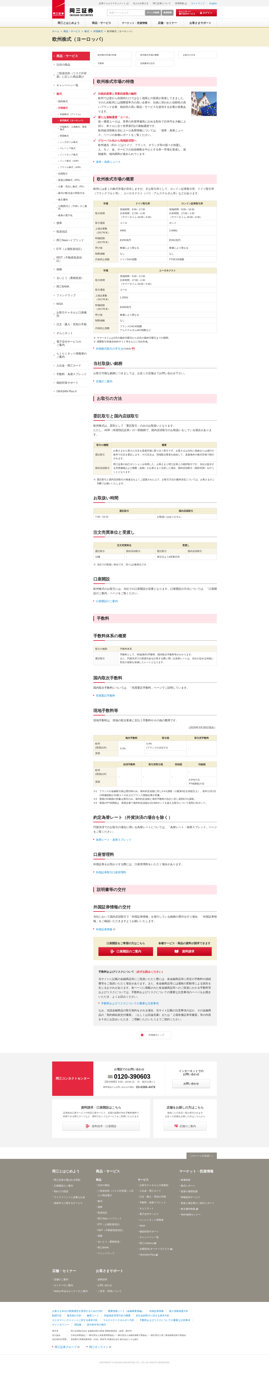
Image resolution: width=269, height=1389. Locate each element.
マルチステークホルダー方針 (118, 1320)
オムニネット (64, 333)
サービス (143, 1180)
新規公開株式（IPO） (69, 180)
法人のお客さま (141, 3)
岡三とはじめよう (66, 1172)
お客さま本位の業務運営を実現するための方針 (77, 1311)
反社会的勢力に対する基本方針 (152, 1316)
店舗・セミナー (64, 1271)
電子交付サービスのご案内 (68, 343)
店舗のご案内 (104, 381)
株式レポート (188, 1186)
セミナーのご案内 (63, 1286)
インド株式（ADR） (70, 161)
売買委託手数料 (105, 695)
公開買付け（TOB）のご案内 (72, 207)
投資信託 (61, 231)
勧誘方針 (57, 1316)
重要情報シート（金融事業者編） (126, 1311)
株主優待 (63, 199)
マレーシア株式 (67, 148)
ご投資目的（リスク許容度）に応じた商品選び (71, 75)
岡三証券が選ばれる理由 (67, 1180)
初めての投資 (61, 1192)
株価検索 (185, 1180)
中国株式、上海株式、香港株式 (73, 128)
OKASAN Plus (65, 391)
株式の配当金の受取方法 (71, 193)
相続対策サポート (67, 382)
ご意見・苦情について (110, 1291)
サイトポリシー (60, 1325)
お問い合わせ (105, 1286)
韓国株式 (64, 135)
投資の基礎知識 (189, 1192)
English (213, 3)
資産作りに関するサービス (68, 1203)
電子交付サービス (149, 1214)
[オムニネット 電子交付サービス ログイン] (196, 12)
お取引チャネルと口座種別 (71, 314)
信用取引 (63, 173)
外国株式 (63, 107)
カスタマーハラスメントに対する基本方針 (75, 1320)
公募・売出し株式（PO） (72, 186)
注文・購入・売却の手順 (71, 324)
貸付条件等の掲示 (96, 1325)
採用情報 (179, 3)
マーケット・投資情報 (196, 1172)
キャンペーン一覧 (67, 85)
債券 (59, 223)
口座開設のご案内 (107, 601)
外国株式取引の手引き (113, 348)
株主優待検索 (188, 1209)
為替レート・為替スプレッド (114, 839)
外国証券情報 (104, 929)
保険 (59, 269)
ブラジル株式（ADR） (71, 167)
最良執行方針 (74, 1316)
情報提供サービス (190, 1197)
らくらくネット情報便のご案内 (71, 355)
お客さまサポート (109, 1271)
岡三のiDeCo (146, 1244)
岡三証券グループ (66, 1347)
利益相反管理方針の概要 (117, 1316)
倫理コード (93, 1316)
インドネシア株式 (69, 154)
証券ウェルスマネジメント (112, 3)
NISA (59, 303)
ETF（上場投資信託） (70, 248)
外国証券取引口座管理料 (111, 872)
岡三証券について (162, 3)
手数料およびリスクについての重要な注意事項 (130, 1003)
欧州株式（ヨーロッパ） (120, 31)
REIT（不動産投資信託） (69, 259)
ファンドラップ (66, 295)
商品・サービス (67, 56)
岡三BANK (62, 286)
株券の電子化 (65, 215)
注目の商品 (63, 64)
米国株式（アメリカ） (71, 114)
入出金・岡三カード (68, 365)
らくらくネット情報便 (151, 1220)
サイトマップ (197, 3)
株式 (59, 93)
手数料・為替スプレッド (71, 374)
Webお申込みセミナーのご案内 (71, 1291)
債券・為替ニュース (108, 161)
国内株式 (63, 101)
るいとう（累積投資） (70, 277)
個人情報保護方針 (178, 1311)
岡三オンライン (98, 1347)
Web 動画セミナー (191, 1215)
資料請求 (102, 1280)
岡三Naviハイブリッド (70, 240)
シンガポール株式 (69, 142)
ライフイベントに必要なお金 (69, 1197)
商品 (98, 1180)
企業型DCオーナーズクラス (154, 1249)
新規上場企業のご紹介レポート (197, 1203)
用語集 (77, 1325)
